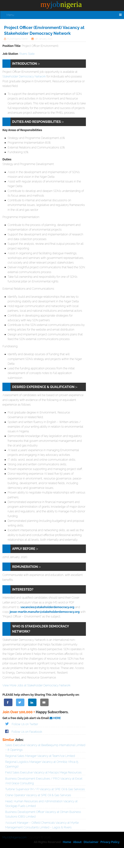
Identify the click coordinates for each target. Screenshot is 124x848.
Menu (10, 15)
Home (67, 842)
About (77, 842)
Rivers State (26, 53)
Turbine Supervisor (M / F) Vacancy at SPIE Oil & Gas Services (45, 789)
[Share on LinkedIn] (32, 702)
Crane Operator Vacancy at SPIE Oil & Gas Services (38, 795)
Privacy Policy (109, 842)
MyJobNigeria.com (14, 837)
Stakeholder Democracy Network (24, 76)
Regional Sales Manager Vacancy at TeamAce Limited (40, 756)
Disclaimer (91, 842)
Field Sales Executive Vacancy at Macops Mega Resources (43, 772)
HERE (55, 718)
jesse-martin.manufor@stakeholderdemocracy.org (45, 611)
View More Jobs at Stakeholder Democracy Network (36, 685)
